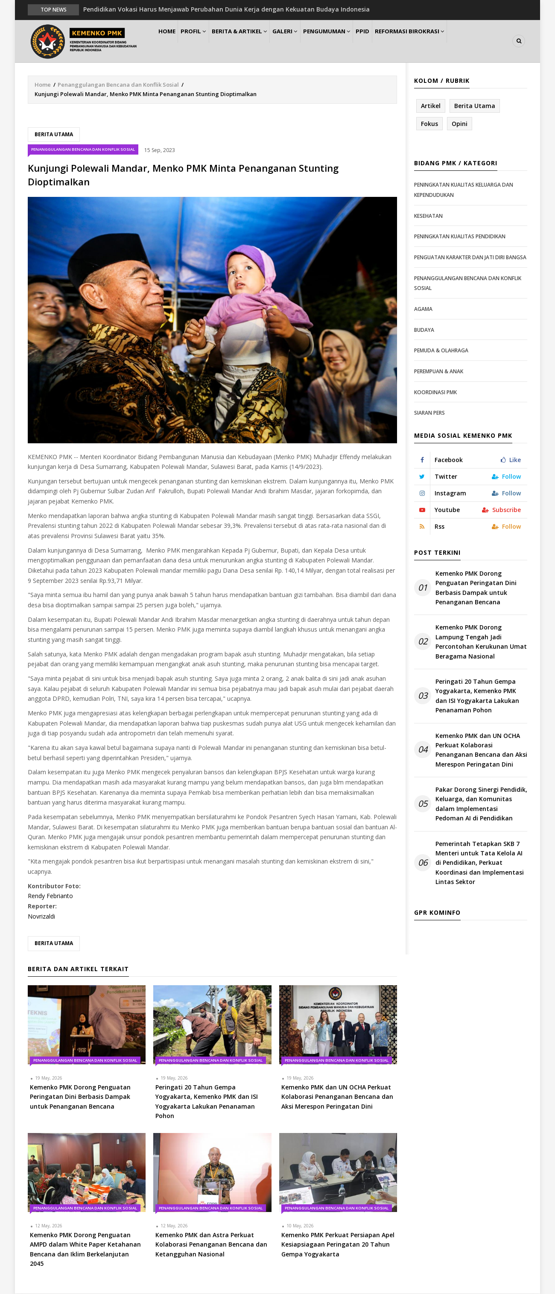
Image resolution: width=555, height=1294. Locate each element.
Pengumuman (351, 41)
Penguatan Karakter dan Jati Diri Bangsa (470, 257)
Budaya (424, 330)
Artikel (431, 106)
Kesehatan (428, 216)
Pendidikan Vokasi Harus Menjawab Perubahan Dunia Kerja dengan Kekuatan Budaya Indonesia (226, 9)
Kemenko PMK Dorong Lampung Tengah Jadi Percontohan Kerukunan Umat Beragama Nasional (481, 642)
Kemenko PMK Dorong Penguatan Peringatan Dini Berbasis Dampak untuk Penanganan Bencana (476, 588)
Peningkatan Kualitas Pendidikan (459, 237)
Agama (423, 309)
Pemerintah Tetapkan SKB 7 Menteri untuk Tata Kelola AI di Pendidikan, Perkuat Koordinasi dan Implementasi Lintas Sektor (479, 863)
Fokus (429, 124)
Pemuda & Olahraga (441, 350)
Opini (459, 124)
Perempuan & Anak (438, 371)
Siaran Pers (429, 413)
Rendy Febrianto (50, 897)
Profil (203, 41)
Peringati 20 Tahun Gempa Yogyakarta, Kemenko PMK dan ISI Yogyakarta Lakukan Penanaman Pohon (477, 696)
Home (170, 41)
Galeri (303, 41)
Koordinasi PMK (435, 392)
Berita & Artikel (253, 41)
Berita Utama (54, 134)
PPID (392, 41)
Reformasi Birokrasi (443, 41)
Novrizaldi (41, 917)
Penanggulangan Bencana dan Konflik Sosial (118, 85)
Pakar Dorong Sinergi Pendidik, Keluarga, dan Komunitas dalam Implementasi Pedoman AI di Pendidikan (481, 804)
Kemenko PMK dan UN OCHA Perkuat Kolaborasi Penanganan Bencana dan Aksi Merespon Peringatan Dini (481, 750)
